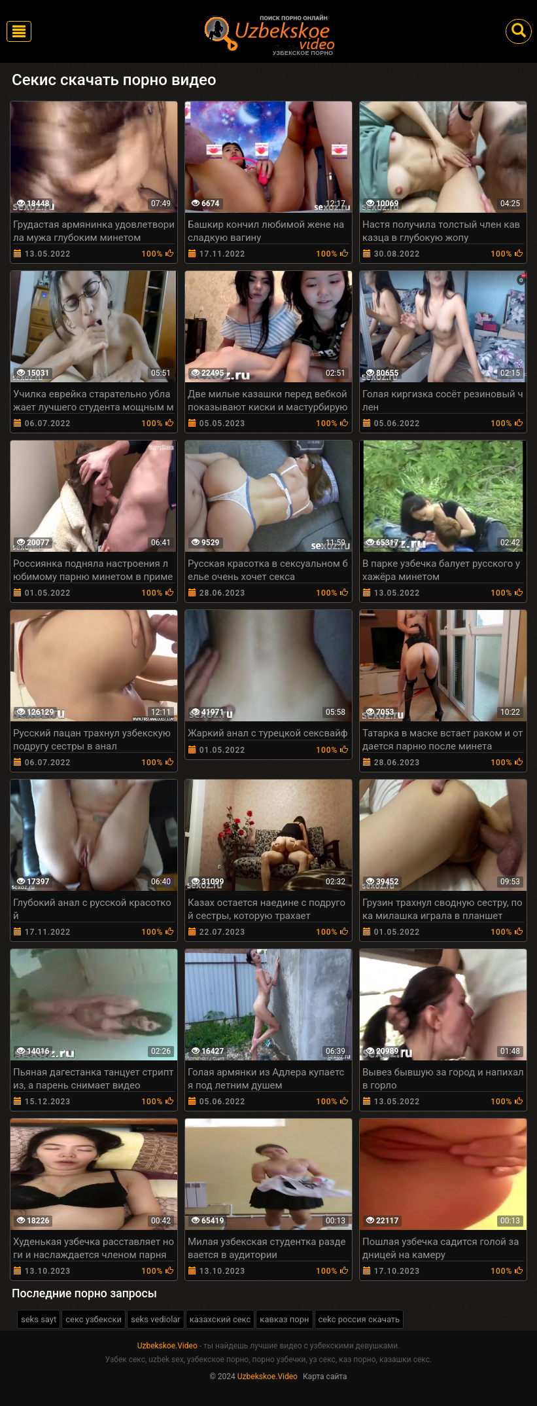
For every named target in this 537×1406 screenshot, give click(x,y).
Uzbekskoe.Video (167, 1345)
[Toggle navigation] (19, 31)
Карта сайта (325, 1376)
